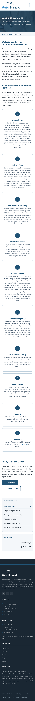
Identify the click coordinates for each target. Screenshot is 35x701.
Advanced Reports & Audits (12, 527)
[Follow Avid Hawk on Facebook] (3, 593)
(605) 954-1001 (17, 547)
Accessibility (24, 697)
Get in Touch (10, 483)
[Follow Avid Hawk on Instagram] (7, 593)
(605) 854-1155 (8, 611)
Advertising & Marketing (12, 523)
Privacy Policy (6, 697)
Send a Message (17, 543)
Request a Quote (11, 489)
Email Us (6, 615)
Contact (4, 661)
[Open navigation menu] (31, 5)
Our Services (6, 648)
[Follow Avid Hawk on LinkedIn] (11, 593)
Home (3, 34)
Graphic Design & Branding (12, 511)
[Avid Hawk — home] (11, 5)
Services (9, 34)
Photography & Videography (13, 515)
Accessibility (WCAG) (10, 519)
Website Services (9, 506)
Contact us (24, 444)
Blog (3, 658)
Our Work (5, 655)
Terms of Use (15, 697)
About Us (4, 651)
